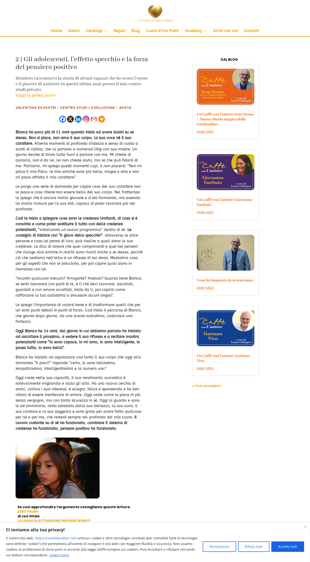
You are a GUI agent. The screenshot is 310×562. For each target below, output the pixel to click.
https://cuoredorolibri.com (56, 538)
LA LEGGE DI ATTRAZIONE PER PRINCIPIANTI (53, 520)
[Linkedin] (78, 119)
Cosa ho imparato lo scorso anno (225, 280)
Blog (135, 31)
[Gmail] (93, 119)
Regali (119, 31)
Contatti (251, 31)
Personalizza (219, 546)
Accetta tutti (287, 546)
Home (56, 31)
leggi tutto (205, 132)
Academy (193, 31)
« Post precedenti (206, 385)
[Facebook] (62, 119)
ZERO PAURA (27, 511)
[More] (101, 119)
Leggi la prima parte (35, 95)
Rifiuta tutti (254, 546)
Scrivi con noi (225, 31)
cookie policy (59, 555)
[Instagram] (86, 119)
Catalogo (94, 31)
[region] (155, 542)
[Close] (305, 526)
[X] (70, 119)
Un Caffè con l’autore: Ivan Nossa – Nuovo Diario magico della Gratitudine (225, 119)
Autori (74, 31)
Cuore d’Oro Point (162, 31)
